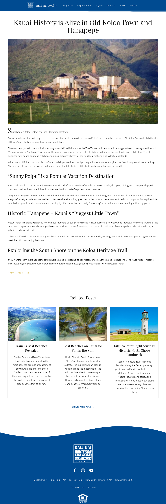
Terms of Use (77, 487)
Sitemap (91, 487)
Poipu (20, 272)
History (11, 272)
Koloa (29, 272)
